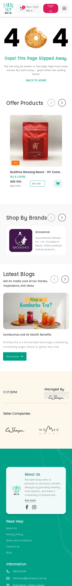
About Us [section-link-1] (11, 528)
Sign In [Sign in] (50, 8)
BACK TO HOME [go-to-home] (36, 80)
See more (30, 500)
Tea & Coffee (18, 176)
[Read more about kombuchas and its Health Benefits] (14, 356)
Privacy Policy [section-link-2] (14, 534)
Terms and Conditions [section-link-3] (19, 540)
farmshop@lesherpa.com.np (30, 578)
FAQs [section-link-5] (9, 552)
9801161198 (19, 571)
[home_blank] (8, 8)
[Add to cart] (58, 183)
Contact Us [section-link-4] (13, 546)
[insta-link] (34, 507)
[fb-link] (27, 507)
